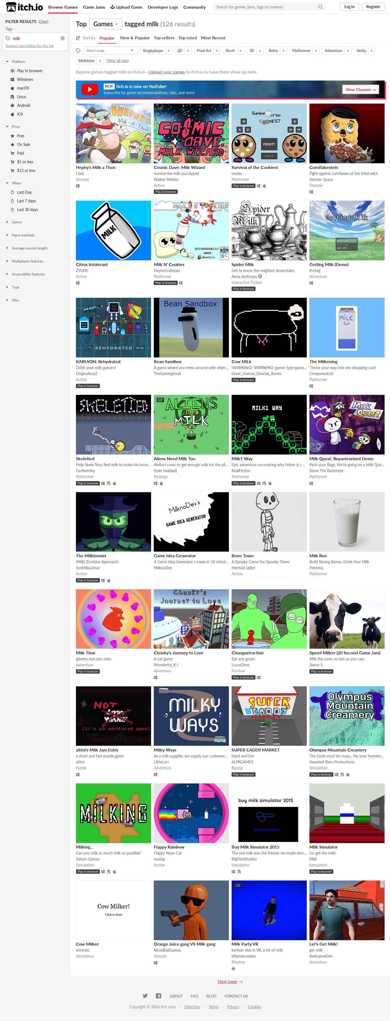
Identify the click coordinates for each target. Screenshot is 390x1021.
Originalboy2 (86, 373)
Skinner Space (321, 179)
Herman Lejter (243, 567)
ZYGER (82, 270)
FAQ (194, 996)
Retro (273, 50)
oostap (159, 859)
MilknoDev (163, 567)
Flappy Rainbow (169, 846)
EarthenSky (85, 470)
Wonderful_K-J (166, 664)
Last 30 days (24, 209)
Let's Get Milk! (323, 943)
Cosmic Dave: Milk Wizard (179, 167)
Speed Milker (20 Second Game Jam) (344, 652)
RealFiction (241, 470)
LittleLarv (161, 762)
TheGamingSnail (167, 373)
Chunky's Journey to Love (178, 652)
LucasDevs (241, 664)
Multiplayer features (24, 261)
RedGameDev (321, 956)
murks (237, 173)
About (176, 996)
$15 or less (23, 170)
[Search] (320, 7)
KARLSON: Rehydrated (98, 361)
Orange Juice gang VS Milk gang (184, 943)
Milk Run (318, 555)
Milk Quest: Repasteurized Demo (341, 458)
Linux (18, 96)
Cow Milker (87, 943)
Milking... (85, 846)
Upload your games (166, 71)
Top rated (187, 37)
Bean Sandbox (167, 361)
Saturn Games (88, 859)
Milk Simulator (323, 846)
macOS (20, 88)
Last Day (21, 192)
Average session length (26, 248)
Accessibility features (25, 274)
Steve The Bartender (326, 470)
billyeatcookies (244, 956)
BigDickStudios (244, 859)
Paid (17, 153)
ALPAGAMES (242, 762)
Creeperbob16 (321, 373)
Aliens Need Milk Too (174, 458)
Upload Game (126, 6)
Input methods (19, 235)
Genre (13, 222)
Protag (314, 270)
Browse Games (63, 6)
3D (251, 50)
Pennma (316, 567)
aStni (80, 762)
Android (20, 105)
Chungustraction (248, 652)
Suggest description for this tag (30, 46)
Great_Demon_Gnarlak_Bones (256, 373)
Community (194, 6)
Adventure (333, 50)
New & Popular (135, 37)
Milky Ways (165, 749)
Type (12, 287)
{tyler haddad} (165, 470)
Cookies (254, 1006)
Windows (22, 79)
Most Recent (213, 37)
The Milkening (323, 361)
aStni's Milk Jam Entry (97, 749)
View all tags (117, 60)
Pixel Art (204, 50)
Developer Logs (163, 6)
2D (180, 50)
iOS (17, 114)
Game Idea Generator (175, 555)
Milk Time (85, 652)
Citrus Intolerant (92, 264)
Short (230, 50)
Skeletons (86, 60)
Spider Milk (243, 264)
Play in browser (27, 70)
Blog (211, 996)
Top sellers (164, 37)
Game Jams (94, 6)
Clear (43, 21)
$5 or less (22, 161)
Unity (361, 50)
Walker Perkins (166, 179)
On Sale (20, 144)
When (13, 183)
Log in (349, 6)
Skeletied (85, 458)
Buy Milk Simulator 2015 (255, 846)
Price (12, 126)
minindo (82, 950)
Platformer (301, 50)
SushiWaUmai (87, 567)
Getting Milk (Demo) (329, 264)
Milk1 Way (242, 458)
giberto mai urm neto (93, 659)
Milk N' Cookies (169, 264)
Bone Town (243, 555)
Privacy (233, 1006)
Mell (313, 859)
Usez (80, 173)
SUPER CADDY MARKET (256, 749)
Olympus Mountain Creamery (337, 749)
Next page (227, 981)
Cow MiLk (241, 361)
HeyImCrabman (167, 270)
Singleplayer (153, 50)
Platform (15, 61)
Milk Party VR (245, 943)
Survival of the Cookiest (255, 167)
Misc (12, 300)
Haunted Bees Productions (331, 762)
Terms (214, 1006)
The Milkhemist (91, 555)
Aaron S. (316, 664)
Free (17, 135)
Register (373, 6)
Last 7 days (23, 201)
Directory (192, 1006)
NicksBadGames (167, 950)
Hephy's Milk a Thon (96, 167)
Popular (107, 37)
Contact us (236, 996)
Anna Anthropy (244, 276)
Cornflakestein (323, 167)
